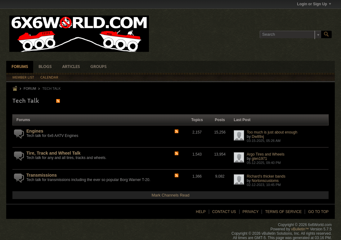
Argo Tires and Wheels (265, 154)
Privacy (251, 212)
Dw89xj (258, 136)
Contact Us (224, 212)
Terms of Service (283, 212)
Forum (30, 88)
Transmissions (41, 175)
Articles (71, 66)
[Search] (290, 34)
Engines (34, 131)
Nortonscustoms (265, 181)
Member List (23, 78)
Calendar (49, 78)
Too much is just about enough (272, 132)
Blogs (45, 66)
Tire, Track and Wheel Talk (53, 153)
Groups (98, 66)
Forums (19, 66)
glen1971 (259, 158)
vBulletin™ (300, 229)
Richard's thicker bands (266, 176)
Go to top (318, 212)
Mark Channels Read (170, 195)
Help (200, 212)
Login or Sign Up (314, 4)
